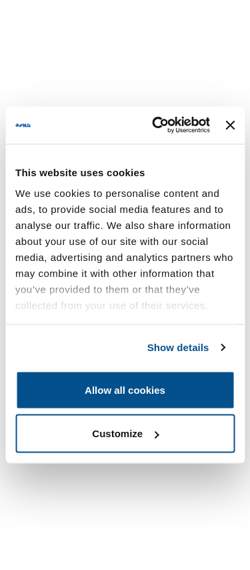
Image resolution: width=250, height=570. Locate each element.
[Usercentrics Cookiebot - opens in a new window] (157, 125)
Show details (178, 347)
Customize (125, 433)
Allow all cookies (125, 389)
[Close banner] (230, 124)
